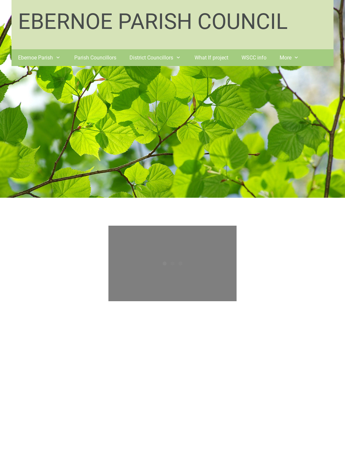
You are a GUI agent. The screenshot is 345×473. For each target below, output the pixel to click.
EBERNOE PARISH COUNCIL (153, 21)
